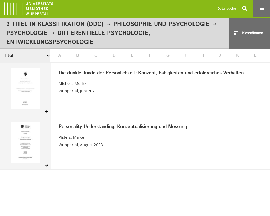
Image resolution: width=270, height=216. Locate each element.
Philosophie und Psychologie (161, 24)
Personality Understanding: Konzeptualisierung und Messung (123, 127)
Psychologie (26, 33)
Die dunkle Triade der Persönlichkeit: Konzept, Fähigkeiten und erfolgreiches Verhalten (151, 73)
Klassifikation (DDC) (70, 24)
